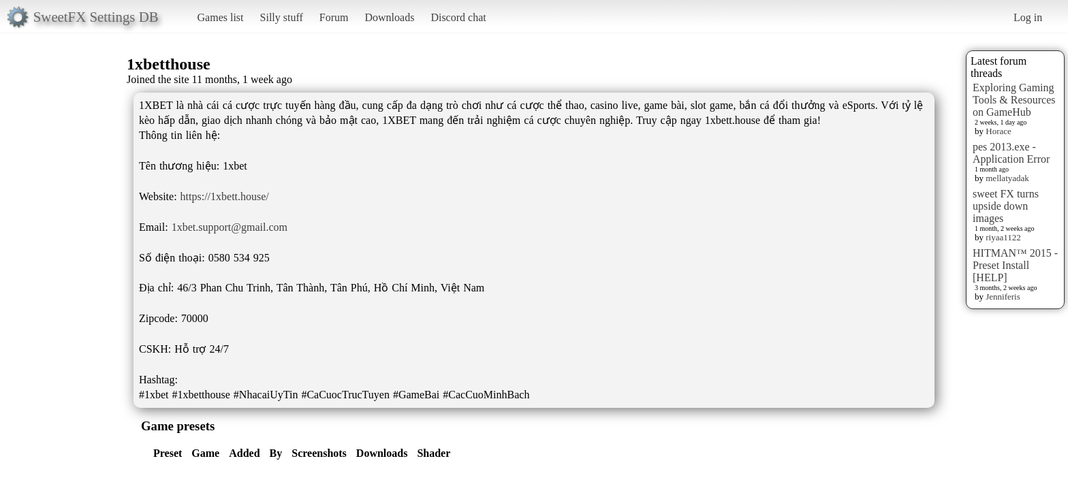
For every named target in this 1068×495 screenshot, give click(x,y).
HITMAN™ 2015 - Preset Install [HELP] (1015, 265)
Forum (334, 17)
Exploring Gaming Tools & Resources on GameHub (1014, 100)
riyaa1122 (1003, 237)
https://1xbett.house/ (224, 196)
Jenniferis (1003, 296)
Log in (1028, 17)
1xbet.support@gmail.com (229, 227)
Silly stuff (281, 17)
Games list (221, 17)
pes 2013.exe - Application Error (1011, 153)
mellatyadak (1007, 178)
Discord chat (458, 17)
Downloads (389, 17)
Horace (998, 131)
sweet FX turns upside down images (1006, 206)
